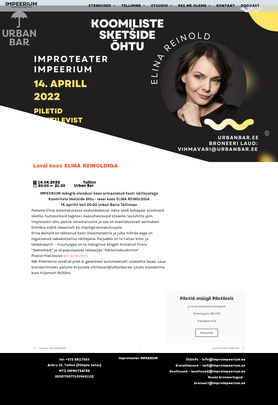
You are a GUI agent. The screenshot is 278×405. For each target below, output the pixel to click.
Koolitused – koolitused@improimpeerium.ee (207, 371)
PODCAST (250, 6)
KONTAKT (225, 6)
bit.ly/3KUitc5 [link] (76, 256)
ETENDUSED (102, 6)
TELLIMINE (133, 6)
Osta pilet (206, 332)
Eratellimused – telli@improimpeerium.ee (210, 365)
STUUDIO (161, 6)
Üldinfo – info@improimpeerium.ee (215, 359)
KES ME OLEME (194, 6)
